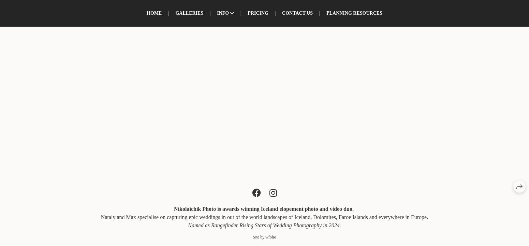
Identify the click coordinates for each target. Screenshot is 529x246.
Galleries (189, 13)
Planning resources (354, 13)
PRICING (258, 13)
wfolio (270, 237)
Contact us (297, 13)
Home (154, 13)
